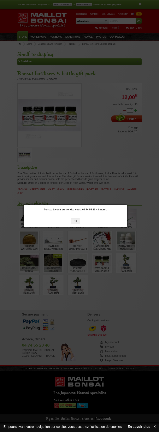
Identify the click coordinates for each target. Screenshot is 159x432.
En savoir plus (139, 426)
